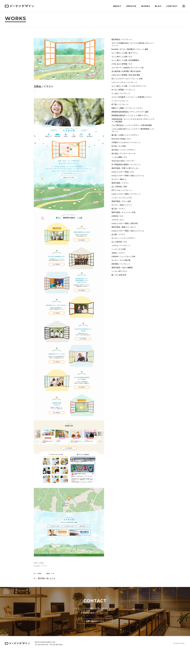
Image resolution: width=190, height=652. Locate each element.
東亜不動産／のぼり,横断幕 (122, 268)
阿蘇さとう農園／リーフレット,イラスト (127, 108)
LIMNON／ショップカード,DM (123, 256)
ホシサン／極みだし (119, 179)
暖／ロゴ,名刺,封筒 (118, 275)
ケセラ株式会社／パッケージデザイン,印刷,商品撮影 (131, 125)
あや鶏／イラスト (118, 234)
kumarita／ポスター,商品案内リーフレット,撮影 (129, 49)
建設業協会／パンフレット (121, 39)
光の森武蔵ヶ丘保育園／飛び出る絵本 (126, 71)
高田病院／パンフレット (120, 264)
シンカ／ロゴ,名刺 (118, 249)
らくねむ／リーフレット (120, 93)
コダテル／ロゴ (117, 220)
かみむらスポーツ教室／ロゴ (122, 172)
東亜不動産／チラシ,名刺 (121, 201)
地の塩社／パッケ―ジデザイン (123, 150)
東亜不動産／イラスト (120, 183)
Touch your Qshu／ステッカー (123, 161)
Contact (172, 6)
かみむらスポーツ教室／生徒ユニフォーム (127, 176)
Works (145, 6)
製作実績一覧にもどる (46, 578)
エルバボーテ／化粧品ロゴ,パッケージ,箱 (127, 68)
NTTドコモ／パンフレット (121, 190)
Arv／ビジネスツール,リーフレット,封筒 (127, 79)
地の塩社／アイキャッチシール (123, 153)
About (117, 6)
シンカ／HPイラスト (119, 271)
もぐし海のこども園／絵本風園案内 (125, 60)
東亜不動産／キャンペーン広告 (123, 212)
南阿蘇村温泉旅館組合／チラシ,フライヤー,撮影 (130, 112)
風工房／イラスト (118, 209)
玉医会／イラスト (118, 253)
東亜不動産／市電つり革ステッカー (125, 168)
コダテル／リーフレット (120, 245)
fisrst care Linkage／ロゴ (121, 139)
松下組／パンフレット (120, 104)
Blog (158, 6)
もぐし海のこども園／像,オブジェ (124, 53)
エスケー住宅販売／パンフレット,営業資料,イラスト (131, 97)
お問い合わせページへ (95, 621)
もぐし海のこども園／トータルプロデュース (128, 86)
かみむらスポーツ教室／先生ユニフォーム (127, 231)
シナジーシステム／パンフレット (124, 82)
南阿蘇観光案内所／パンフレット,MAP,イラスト (130, 115)
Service (131, 6)
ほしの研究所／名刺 (119, 187)
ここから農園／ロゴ (119, 157)
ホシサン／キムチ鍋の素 (120, 260)
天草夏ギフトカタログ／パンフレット (126, 142)
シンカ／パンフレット (120, 101)
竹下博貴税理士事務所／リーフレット (126, 164)
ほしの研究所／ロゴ (119, 242)
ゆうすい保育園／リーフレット (123, 90)
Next (48, 573)
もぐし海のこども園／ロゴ (121, 57)
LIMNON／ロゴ (117, 216)
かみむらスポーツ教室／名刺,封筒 (124, 223)
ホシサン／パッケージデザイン (123, 238)
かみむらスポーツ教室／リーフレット (126, 194)
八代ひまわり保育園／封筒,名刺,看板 (125, 75)
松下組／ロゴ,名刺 (118, 146)
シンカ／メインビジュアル (121, 198)
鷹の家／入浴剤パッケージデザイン (125, 135)
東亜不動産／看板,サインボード (123, 227)
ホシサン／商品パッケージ (121, 205)
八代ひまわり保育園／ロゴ (121, 64)
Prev (39, 573)
